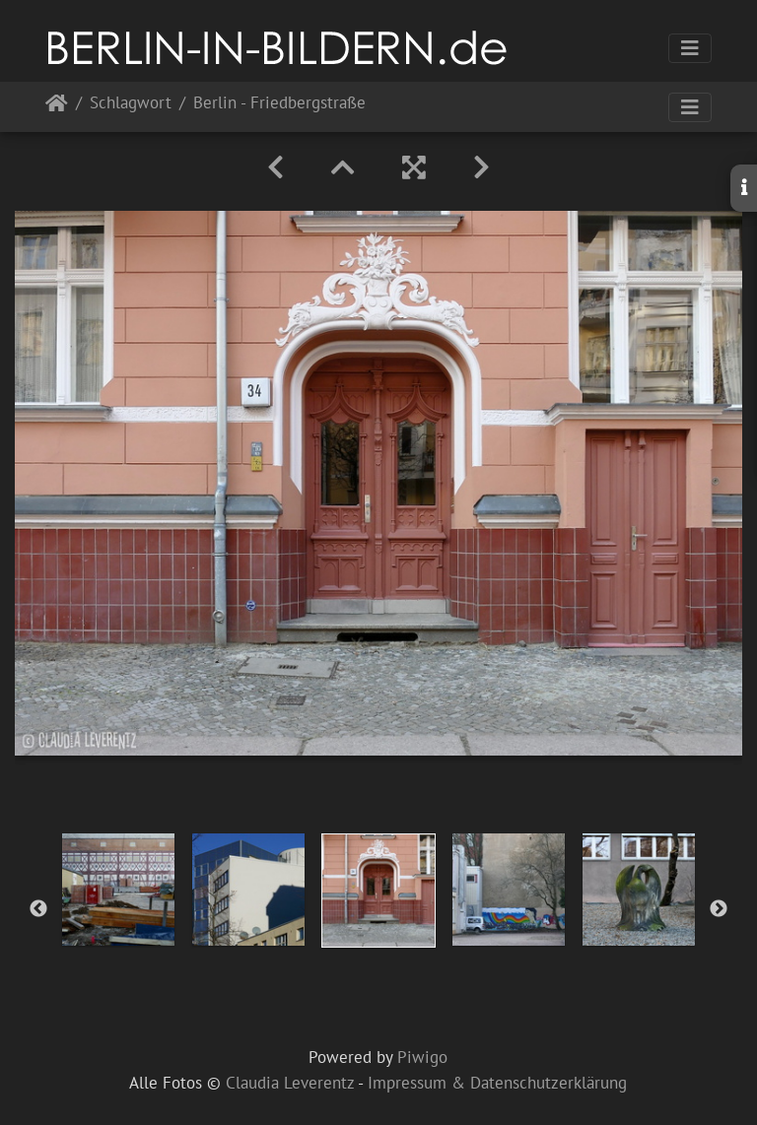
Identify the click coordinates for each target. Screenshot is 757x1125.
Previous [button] (38, 909)
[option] (118, 889)
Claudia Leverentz (290, 1082)
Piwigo (422, 1057)
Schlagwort (131, 104)
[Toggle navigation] (690, 48)
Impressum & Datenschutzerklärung (497, 1082)
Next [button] (718, 909)
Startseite (56, 107)
